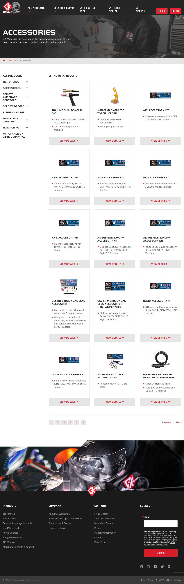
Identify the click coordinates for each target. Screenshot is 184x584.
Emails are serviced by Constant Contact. (159, 543)
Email (147, 517)
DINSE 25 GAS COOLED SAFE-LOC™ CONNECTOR (158, 376)
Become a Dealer (57, 528)
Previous (166, 422)
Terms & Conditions (164, 580)
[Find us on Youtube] (155, 566)
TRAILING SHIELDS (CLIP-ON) (67, 112)
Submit (160, 553)
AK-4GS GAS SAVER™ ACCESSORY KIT (156, 239)
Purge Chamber (14, 112)
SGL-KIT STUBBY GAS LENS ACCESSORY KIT (68, 302)
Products (11, 61)
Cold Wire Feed (13, 106)
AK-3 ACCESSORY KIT (110, 177)
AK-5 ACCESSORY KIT (65, 237)
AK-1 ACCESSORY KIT (156, 110)
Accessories (12, 88)
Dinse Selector (102, 542)
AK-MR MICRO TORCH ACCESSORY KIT (110, 376)
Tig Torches (11, 82)
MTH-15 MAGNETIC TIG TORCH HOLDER (110, 112)
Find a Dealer (101, 514)
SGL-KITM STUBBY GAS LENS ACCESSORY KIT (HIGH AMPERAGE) (111, 304)
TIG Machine (9, 542)
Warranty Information (105, 533)
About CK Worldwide (59, 514)
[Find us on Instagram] (148, 566)
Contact (98, 537)
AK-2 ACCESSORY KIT (65, 177)
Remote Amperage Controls (10, 97)
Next (178, 422)
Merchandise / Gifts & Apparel (18, 547)
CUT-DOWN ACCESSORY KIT (69, 374)
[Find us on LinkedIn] (169, 566)
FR (175, 10)
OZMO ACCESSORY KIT (157, 301)
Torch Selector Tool (104, 519)
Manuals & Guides (103, 523)
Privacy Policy (147, 580)
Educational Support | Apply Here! (66, 519)
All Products (36, 9)
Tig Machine (11, 127)
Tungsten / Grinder (10, 120)
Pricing (97, 528)
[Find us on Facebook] (141, 566)
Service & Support (65, 9)
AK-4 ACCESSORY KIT (156, 177)
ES (162, 10)
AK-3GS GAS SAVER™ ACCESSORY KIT (110, 239)
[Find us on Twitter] (162, 566)
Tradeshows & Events (60, 523)
